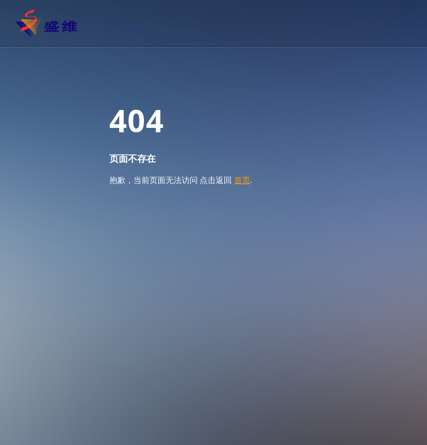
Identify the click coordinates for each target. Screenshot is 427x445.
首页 (242, 179)
